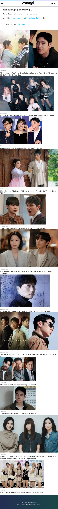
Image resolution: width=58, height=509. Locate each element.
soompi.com (15, 18)
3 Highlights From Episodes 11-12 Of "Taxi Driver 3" (18, 413)
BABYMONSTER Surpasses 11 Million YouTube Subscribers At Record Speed (27, 115)
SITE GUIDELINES (32, 18)
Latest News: (21, 24)
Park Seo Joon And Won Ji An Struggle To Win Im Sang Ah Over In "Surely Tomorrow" (26, 272)
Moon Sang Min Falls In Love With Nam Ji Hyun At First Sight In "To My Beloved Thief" (28, 192)
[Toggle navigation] (2, 3)
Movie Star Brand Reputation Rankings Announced (18, 385)
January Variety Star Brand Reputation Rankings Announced (21, 148)
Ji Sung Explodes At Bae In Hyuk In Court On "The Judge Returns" (23, 228)
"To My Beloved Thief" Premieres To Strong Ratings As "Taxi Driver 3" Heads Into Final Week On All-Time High (28, 74)
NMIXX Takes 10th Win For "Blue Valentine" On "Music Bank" (22, 492)
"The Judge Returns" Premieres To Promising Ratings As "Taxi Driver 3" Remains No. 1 (28, 355)
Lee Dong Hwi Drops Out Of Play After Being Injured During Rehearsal (25, 311)
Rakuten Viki (32, 504)
